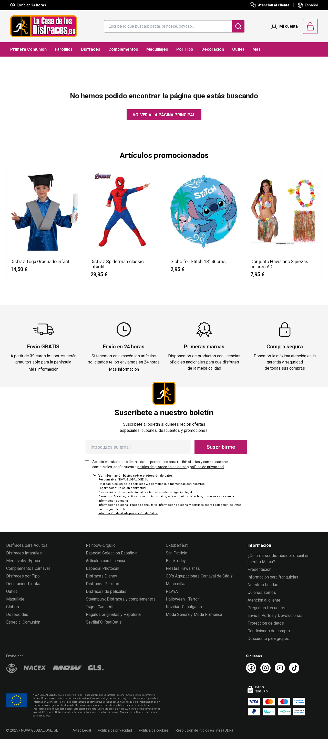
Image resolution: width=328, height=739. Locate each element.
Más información (43, 369)
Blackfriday (176, 560)
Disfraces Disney (101, 576)
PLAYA (172, 591)
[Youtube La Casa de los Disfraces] (280, 668)
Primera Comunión (28, 49)
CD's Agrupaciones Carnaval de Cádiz (199, 576)
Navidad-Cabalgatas (184, 606)
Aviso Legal (82, 730)
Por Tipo (184, 49)
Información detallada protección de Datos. (128, 513)
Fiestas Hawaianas (183, 568)
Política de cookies (154, 730)
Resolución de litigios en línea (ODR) (204, 730)
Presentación (259, 569)
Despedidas (17, 614)
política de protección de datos (162, 467)
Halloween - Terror (182, 599)
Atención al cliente (264, 600)
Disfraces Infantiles (24, 553)
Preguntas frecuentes (267, 607)
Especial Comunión (23, 622)
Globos (12, 606)
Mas (256, 49)
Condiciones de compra (269, 630)
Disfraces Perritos (102, 583)
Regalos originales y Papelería (113, 614)
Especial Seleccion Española (111, 553)
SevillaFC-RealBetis (104, 622)
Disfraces (90, 49)
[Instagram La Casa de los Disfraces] (265, 668)
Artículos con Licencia (105, 560)
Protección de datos (266, 623)
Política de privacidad (115, 730)
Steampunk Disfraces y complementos (121, 599)
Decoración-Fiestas (24, 583)
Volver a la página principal (164, 114)
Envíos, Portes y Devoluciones (275, 615)
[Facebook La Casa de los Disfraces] (251, 668)
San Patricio (176, 553)
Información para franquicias (273, 577)
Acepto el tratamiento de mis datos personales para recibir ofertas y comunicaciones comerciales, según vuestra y (161, 464)
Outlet (238, 49)
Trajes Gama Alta (101, 606)
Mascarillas (176, 583)
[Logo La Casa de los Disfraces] (43, 26)
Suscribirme (221, 447)
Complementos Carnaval (28, 568)
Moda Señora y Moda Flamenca (194, 614)
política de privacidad (207, 467)
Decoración (212, 49)
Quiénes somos (262, 592)
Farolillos (64, 49)
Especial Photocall (102, 568)
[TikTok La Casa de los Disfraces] (294, 668)
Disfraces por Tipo (23, 576)
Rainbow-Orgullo (101, 545)
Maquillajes (157, 49)
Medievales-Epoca (23, 560)
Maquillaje (15, 599)
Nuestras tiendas (263, 584)
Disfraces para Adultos (26, 545)
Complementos (123, 49)
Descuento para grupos (268, 638)
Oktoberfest (177, 545)
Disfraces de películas (106, 591)
